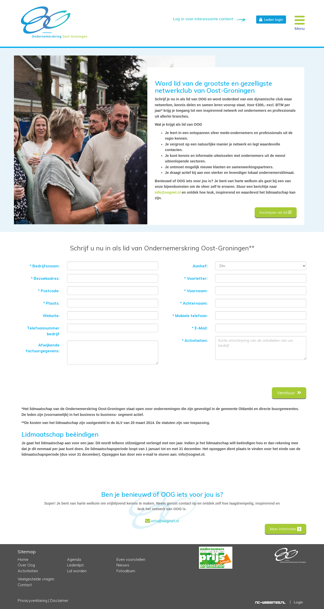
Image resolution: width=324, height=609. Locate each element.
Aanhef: (200, 264)
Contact (25, 584)
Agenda (74, 559)
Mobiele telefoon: (190, 314)
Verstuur (289, 391)
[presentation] (267, 372)
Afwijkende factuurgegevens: (42, 346)
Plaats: (51, 301)
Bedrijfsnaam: (44, 264)
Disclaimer (59, 600)
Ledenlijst (75, 565)
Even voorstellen (130, 559)
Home (23, 559)
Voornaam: (196, 289)
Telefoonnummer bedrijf (43, 329)
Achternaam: (194, 301)
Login (298, 602)
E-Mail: (200, 326)
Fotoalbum (125, 570)
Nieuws (122, 565)
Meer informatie (285, 528)
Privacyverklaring (32, 600)
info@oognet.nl (168, 192)
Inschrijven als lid (275, 212)
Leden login (271, 19)
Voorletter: (196, 276)
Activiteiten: (195, 339)
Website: (51, 314)
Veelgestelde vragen (36, 579)
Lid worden (77, 570)
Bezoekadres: (45, 276)
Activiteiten (28, 570)
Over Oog (26, 565)
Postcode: (48, 289)
